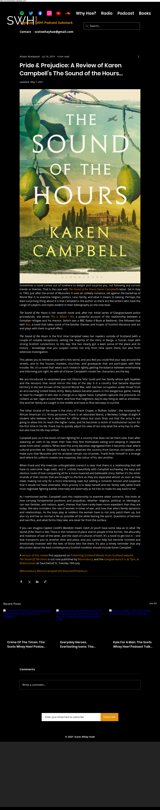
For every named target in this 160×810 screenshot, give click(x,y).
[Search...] (111, 26)
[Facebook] (40, 13)
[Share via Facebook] (21, 581)
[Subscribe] (109, 717)
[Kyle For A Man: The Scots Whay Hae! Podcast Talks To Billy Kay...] (133, 622)
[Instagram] (49, 13)
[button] (125, 13)
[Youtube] (58, 13)
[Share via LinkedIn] (37, 581)
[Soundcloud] (67, 13)
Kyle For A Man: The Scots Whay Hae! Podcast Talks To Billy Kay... (132, 644)
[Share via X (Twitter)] (29, 581)
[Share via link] (45, 581)
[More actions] (138, 56)
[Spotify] (21, 13)
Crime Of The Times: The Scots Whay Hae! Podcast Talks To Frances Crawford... (26, 644)
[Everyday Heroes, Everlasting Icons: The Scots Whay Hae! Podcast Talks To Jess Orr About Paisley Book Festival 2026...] (80, 622)
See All (153, 603)
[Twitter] (31, 13)
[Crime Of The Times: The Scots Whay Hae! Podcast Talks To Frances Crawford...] (27, 622)
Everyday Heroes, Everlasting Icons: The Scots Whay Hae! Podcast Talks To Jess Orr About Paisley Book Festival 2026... (79, 644)
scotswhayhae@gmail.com (54, 32)
